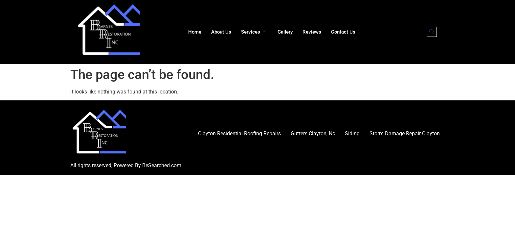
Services (253, 32)
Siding (352, 133)
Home (194, 32)
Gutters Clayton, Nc (313, 133)
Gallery (285, 32)
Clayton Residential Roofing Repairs (239, 133)
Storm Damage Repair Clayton (404, 133)
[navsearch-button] (432, 32)
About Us (221, 32)
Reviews (311, 32)
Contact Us (343, 32)
